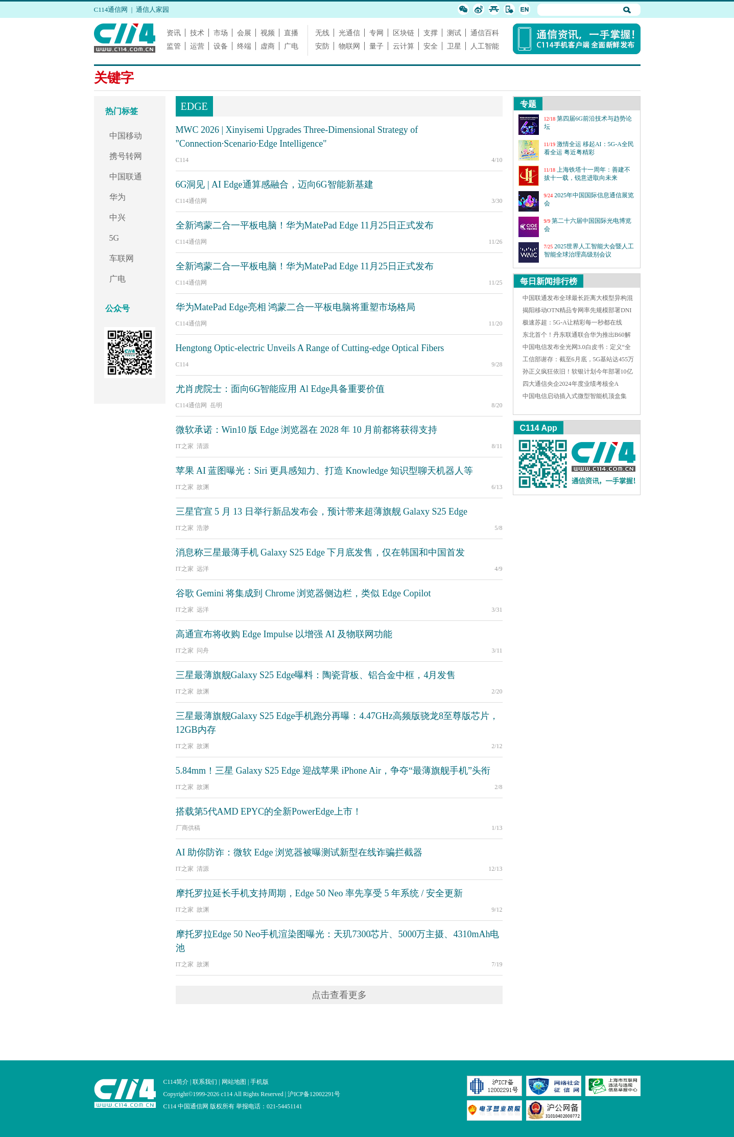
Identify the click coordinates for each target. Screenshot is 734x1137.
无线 (322, 33)
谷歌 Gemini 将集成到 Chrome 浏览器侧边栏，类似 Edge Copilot (303, 593)
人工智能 (484, 46)
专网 (376, 33)
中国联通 (125, 176)
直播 (291, 33)
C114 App (538, 428)
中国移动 (125, 135)
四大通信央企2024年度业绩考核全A (571, 383)
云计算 (403, 46)
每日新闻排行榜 (548, 281)
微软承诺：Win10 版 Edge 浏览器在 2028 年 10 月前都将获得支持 (307, 430)
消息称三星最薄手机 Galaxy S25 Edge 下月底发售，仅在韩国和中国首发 (320, 552)
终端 (244, 46)
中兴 (117, 217)
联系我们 (205, 1081)
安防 (322, 46)
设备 (221, 46)
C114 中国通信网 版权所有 (199, 1106)
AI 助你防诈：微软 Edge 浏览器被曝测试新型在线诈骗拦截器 (299, 852)
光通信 (349, 33)
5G (114, 238)
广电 (291, 46)
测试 (454, 33)
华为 (117, 197)
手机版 (259, 1081)
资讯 (174, 33)
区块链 (403, 33)
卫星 (454, 46)
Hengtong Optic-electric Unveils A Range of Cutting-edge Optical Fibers (310, 348)
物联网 (349, 46)
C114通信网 (111, 9)
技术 (197, 33)
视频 (268, 33)
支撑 (430, 33)
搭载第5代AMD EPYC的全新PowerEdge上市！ (269, 811)
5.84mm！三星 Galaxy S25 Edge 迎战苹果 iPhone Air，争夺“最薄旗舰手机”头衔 (333, 770)
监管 (174, 46)
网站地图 (234, 1081)
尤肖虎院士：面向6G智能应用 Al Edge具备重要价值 (280, 389)
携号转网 (125, 156)
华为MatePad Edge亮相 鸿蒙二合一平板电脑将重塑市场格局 (296, 307)
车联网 (121, 258)
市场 (221, 33)
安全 (430, 46)
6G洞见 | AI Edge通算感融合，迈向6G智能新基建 (274, 184)
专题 (528, 104)
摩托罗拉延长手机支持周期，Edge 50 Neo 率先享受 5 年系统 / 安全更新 (319, 893)
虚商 (268, 46)
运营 (197, 46)
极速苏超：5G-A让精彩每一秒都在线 (572, 322)
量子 (376, 46)
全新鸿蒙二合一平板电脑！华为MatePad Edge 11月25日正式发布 (305, 225)
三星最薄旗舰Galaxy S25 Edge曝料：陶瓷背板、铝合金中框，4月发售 (316, 675)
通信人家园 (152, 9)
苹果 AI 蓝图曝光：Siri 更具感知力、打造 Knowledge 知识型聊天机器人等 (324, 471)
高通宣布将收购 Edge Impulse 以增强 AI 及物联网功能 (284, 634)
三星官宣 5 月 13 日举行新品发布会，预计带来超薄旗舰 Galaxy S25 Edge (321, 511)
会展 (244, 33)
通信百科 (484, 33)
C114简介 (176, 1081)
